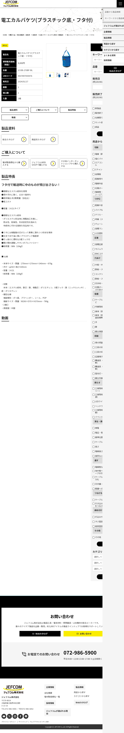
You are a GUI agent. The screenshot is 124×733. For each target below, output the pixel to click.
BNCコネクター (101, 253)
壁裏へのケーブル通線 (104, 488)
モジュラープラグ (102, 249)
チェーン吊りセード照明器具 (106, 224)
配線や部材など (101, 205)
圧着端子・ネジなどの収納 (106, 356)
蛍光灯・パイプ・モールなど (107, 373)
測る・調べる (100, 421)
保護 (96, 293)
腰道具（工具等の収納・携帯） (106, 367)
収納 (96, 335)
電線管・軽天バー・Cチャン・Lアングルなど (105, 193)
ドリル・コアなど (102, 214)
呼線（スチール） (102, 219)
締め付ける (99, 510)
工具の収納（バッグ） (104, 352)
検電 (96, 428)
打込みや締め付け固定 (104, 517)
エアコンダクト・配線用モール (107, 163)
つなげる (98, 492)
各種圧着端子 (100, 244)
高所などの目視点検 (103, 456)
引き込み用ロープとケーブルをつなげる (106, 504)
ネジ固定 (98, 521)
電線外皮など (100, 183)
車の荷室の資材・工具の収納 (107, 342)
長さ (96, 446)
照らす (97, 382)
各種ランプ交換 (101, 228)
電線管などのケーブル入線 (105, 467)
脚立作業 (98, 378)
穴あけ (97, 257)
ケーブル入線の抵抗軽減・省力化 (106, 478)
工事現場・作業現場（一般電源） (107, 395)
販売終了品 (99, 113)
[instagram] (13, 720)
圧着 (96, 237)
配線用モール (100, 179)
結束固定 (98, 526)
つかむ (97, 198)
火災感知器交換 (101, 233)
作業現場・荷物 (101, 306)
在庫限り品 (99, 117)
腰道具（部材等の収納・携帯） (106, 361)
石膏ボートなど (101, 188)
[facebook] (18, 720)
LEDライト (99, 401)
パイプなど (99, 210)
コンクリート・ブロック (105, 274)
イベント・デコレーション (106, 417)
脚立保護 (98, 331)
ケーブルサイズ (101, 442)
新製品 (97, 108)
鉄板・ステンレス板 (103, 269)
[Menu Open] (120, 3)
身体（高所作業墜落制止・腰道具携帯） (107, 316)
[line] (23, 720)
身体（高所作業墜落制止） (106, 311)
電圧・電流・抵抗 (102, 432)
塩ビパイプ (99, 158)
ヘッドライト (100, 406)
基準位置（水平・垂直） (105, 437)
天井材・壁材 (100, 283)
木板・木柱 (99, 264)
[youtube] (3, 720)
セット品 (98, 122)
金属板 (97, 174)
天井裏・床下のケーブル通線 (106, 484)
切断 (96, 147)
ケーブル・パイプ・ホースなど (106, 300)
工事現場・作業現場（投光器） (106, 411)
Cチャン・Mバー (101, 169)
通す (96, 460)
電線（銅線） (100, 154)
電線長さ (98, 451)
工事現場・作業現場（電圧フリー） (107, 389)
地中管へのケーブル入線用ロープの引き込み (106, 472)
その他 (97, 530)
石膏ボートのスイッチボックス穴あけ (107, 288)
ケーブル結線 (100, 499)
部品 (96, 127)
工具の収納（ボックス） (105, 347)
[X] (8, 720)
